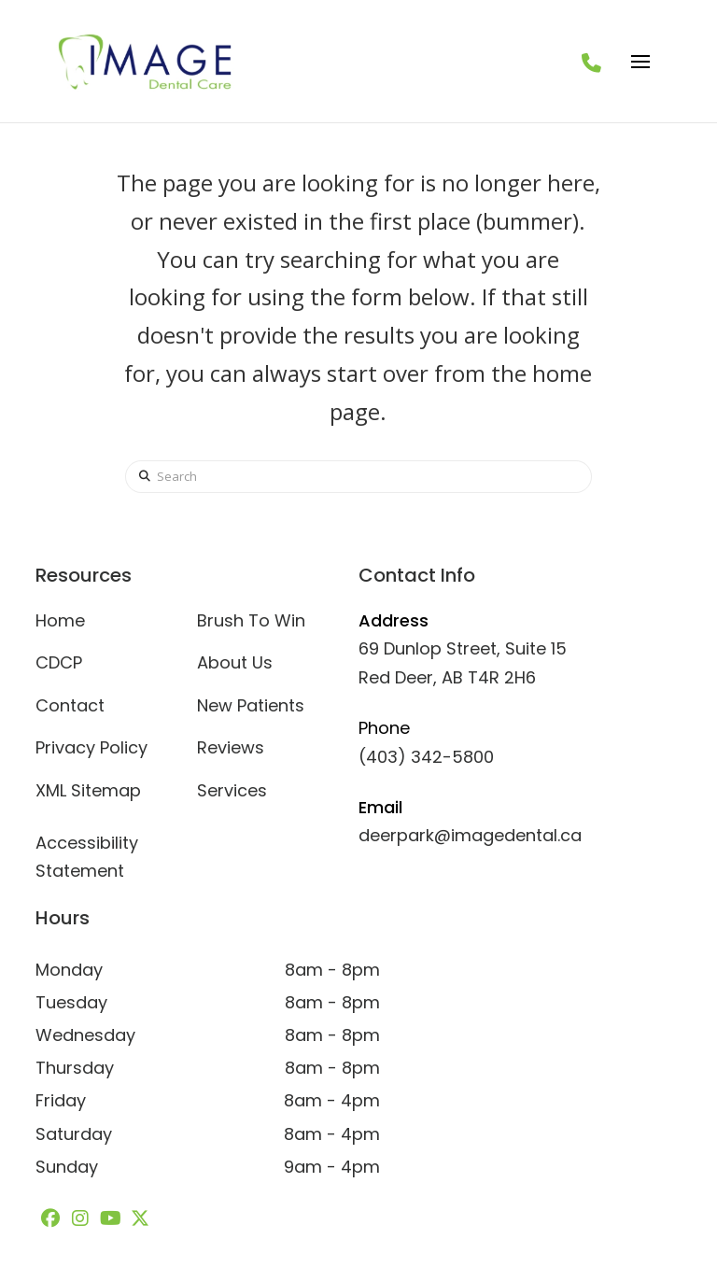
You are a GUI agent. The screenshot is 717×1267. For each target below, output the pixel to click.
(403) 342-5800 (426, 756)
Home (60, 620)
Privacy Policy (91, 747)
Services (232, 790)
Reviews (230, 747)
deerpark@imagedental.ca (470, 835)
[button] (640, 61)
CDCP (58, 662)
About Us (235, 662)
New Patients (250, 705)
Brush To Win (251, 620)
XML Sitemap (88, 790)
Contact (70, 705)
